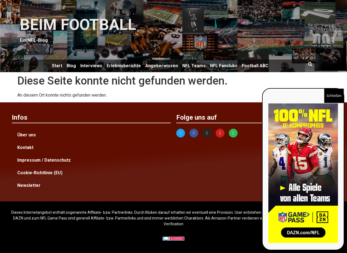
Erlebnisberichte (124, 65)
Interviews (91, 65)
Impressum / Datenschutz (44, 160)
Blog (71, 65)
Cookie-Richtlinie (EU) (39, 172)
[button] (310, 64)
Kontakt (25, 147)
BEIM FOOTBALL (78, 25)
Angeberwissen (161, 65)
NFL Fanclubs (223, 65)
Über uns (26, 134)
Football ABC (255, 65)
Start (57, 65)
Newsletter (29, 185)
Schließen (334, 96)
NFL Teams (194, 65)
